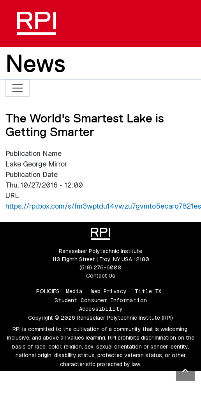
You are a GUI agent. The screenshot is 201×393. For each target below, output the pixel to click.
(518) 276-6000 (100, 267)
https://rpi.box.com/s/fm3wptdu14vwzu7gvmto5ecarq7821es (103, 206)
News (35, 63)
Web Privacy (108, 291)
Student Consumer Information (101, 300)
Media (74, 291)
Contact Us (100, 275)
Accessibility (100, 308)
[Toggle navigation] (17, 88)
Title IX (148, 291)
